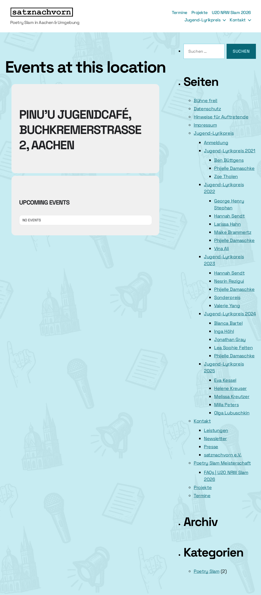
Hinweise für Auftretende (221, 117)
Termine (179, 12)
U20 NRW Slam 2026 (231, 12)
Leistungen (216, 430)
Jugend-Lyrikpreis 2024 (230, 314)
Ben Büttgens (229, 160)
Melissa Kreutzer (232, 396)
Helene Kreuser (230, 388)
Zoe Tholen (226, 176)
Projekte (199, 12)
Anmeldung (216, 142)
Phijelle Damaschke (234, 168)
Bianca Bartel (228, 323)
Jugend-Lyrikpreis (202, 19)
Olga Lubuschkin (232, 413)
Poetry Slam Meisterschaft (222, 463)
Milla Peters (226, 405)
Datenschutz (207, 109)
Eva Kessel (225, 380)
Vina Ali (221, 248)
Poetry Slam (206, 571)
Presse (211, 447)
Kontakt (238, 19)
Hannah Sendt (229, 216)
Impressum (205, 125)
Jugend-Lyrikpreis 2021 (229, 151)
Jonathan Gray (230, 339)
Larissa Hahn (227, 224)
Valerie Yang (227, 305)
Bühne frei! (205, 100)
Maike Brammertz (232, 232)
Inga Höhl (224, 331)
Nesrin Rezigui (229, 281)
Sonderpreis (227, 297)
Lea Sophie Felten (233, 347)
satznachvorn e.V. (222, 455)
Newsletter (215, 438)
